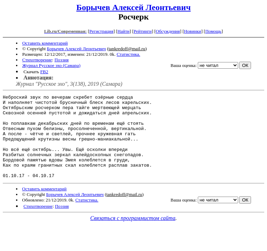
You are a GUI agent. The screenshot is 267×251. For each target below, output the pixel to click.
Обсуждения (168, 31)
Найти (124, 31)
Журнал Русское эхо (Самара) (51, 65)
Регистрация (101, 31)
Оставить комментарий (45, 43)
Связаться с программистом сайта (133, 235)
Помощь (213, 31)
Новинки (192, 31)
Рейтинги (143, 31)
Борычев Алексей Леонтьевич (133, 7)
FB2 (44, 71)
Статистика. (128, 54)
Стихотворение (37, 59)
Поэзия (62, 59)
